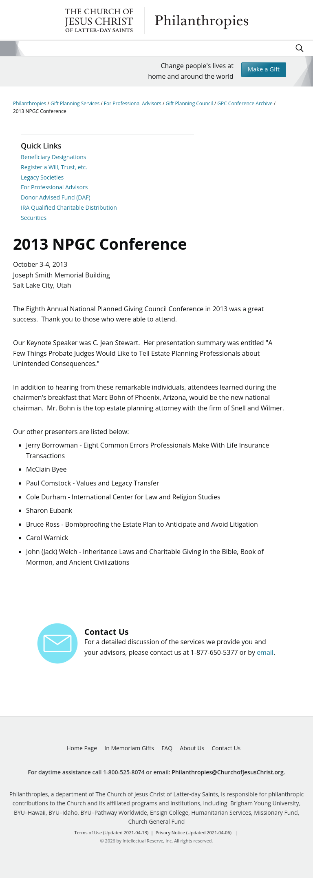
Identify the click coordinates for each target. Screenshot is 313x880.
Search (299, 48)
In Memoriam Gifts (129, 750)
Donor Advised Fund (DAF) (55, 197)
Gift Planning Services (76, 103)
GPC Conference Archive (245, 103)
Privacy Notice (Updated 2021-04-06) (193, 834)
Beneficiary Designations (53, 157)
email (265, 654)
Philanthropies (156, 20)
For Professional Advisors (133, 103)
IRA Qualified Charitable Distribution (69, 207)
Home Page (81, 750)
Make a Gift (262, 70)
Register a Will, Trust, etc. (54, 167)
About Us (192, 750)
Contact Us (226, 750)
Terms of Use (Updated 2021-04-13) (112, 834)
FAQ (166, 750)
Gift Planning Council (189, 103)
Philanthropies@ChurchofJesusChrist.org (228, 774)
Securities (33, 218)
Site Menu (7, 48)
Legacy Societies (42, 177)
